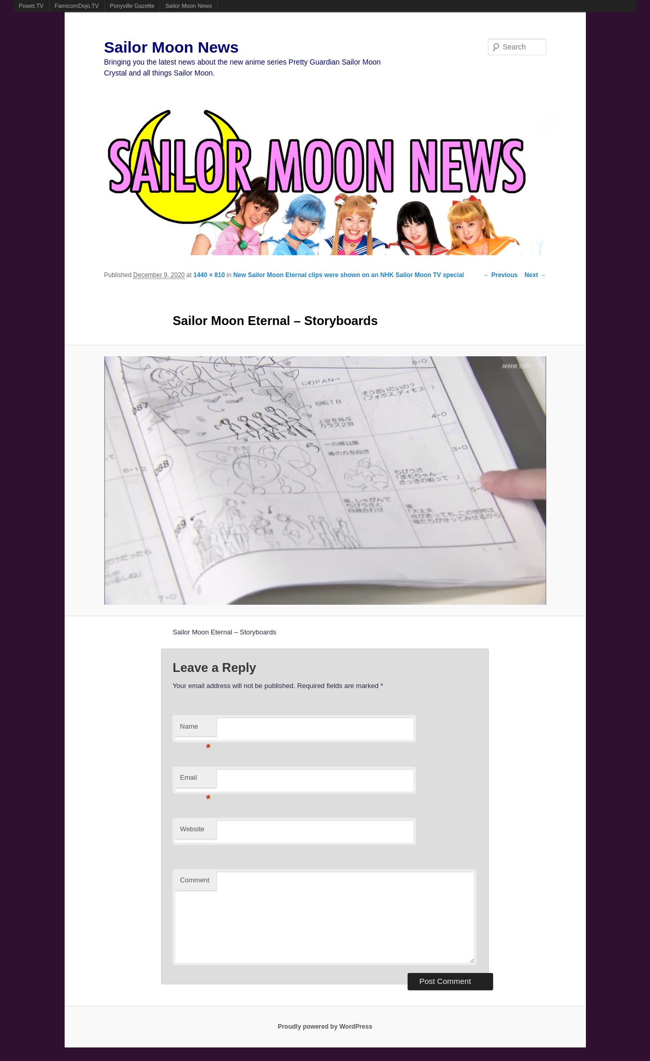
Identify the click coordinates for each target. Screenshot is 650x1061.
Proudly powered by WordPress (325, 1026)
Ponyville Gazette (132, 6)
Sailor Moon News (188, 6)
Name (195, 729)
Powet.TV (31, 6)
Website (192, 829)
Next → (535, 275)
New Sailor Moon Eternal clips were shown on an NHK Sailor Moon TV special (348, 275)
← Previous (500, 275)
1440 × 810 (209, 275)
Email (195, 780)
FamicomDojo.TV (77, 6)
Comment (194, 880)
